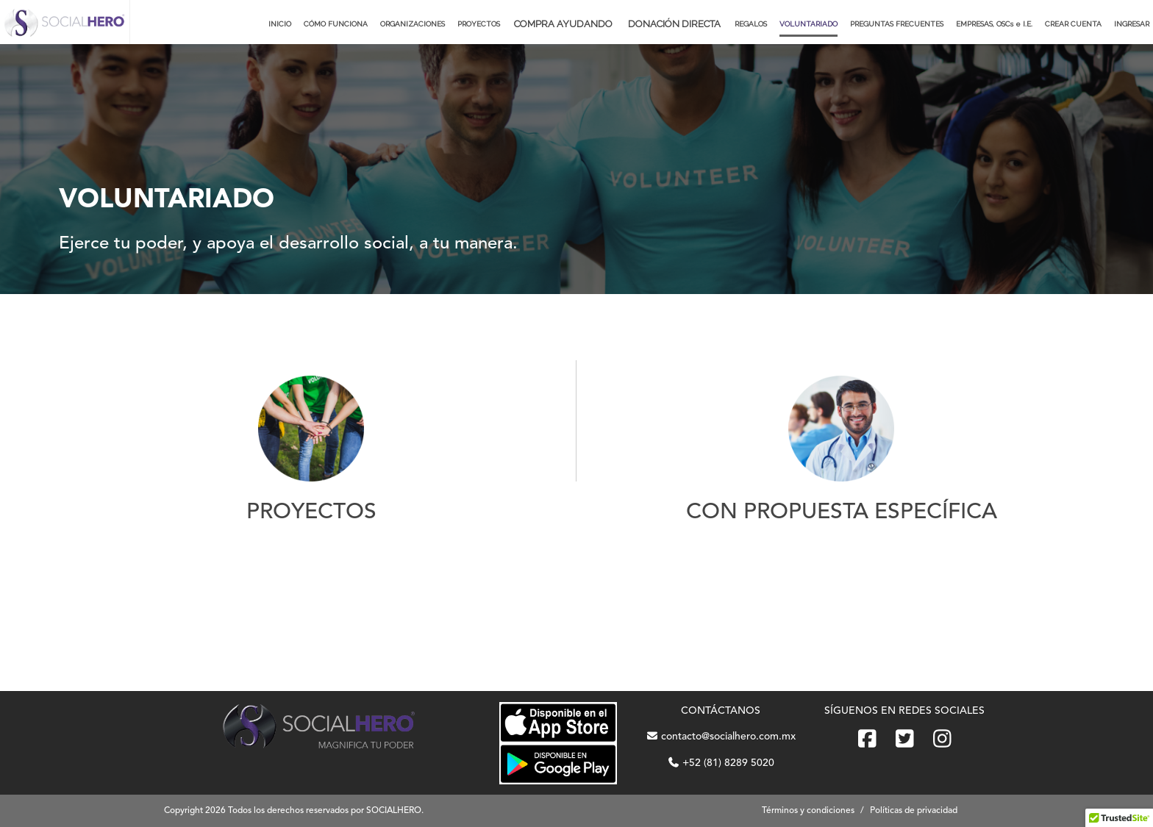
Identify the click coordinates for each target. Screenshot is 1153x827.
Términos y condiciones (808, 810)
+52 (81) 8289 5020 (721, 763)
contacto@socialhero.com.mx (721, 736)
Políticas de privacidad (913, 810)
